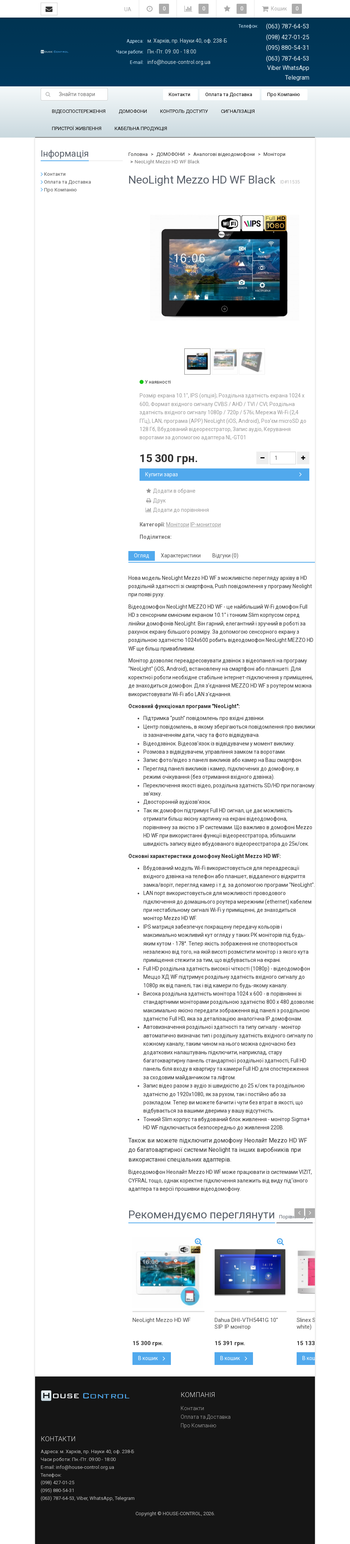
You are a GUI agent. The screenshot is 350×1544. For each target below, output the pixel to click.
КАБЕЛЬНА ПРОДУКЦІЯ (141, 128)
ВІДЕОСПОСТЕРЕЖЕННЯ (79, 111)
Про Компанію (283, 94)
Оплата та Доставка (228, 94)
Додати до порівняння (177, 510)
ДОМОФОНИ (133, 111)
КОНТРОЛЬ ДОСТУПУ (184, 111)
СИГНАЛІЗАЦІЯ (238, 111)
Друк (155, 501)
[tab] (141, 555)
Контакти (179, 94)
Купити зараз (223, 474)
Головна (138, 154)
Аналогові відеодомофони (224, 154)
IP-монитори (205, 525)
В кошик (151, 1358)
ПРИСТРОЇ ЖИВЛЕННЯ (76, 128)
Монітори (274, 154)
